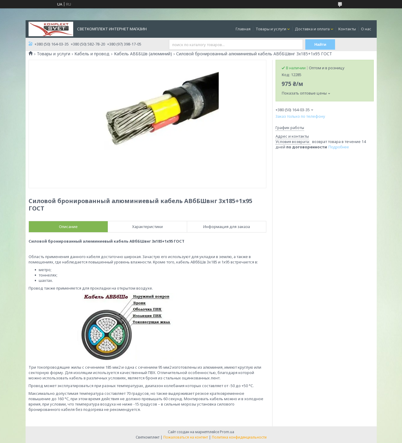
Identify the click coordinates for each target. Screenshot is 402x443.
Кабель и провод (92, 53)
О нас (366, 29)
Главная (243, 29)
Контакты (347, 29)
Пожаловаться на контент (185, 437)
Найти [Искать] (320, 44)
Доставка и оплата (312, 29)
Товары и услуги (271, 29)
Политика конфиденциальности (239, 437)
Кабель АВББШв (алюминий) (143, 53)
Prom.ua (227, 431)
